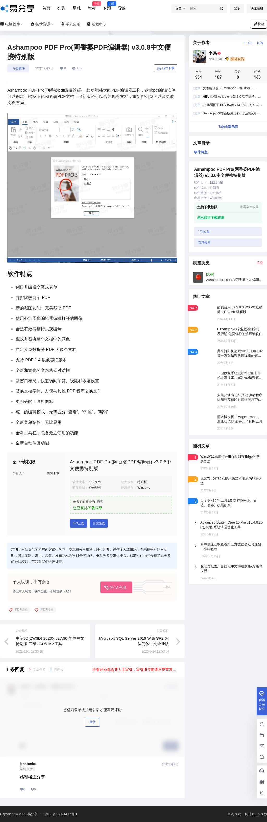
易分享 (32, 814)
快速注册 (257, 8)
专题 (107, 6)
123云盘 (78, 523)
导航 (122, 8)
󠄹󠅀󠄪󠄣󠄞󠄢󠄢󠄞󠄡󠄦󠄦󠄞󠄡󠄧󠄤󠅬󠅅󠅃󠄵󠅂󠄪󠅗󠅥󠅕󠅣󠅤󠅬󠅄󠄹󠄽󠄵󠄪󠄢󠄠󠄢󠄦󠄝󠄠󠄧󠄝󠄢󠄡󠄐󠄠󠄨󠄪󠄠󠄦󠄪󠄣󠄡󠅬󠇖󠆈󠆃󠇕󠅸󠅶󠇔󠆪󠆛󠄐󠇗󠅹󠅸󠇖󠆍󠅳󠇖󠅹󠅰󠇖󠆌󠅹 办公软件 (18, 68)
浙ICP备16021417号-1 (60, 814)
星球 (76, 8)
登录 (237, 8)
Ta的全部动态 (227, 126)
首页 (46, 8)
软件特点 (201, 152)
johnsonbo (28, 763)
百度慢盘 (99, 523)
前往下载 (165, 68)
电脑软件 (12, 24)
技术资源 (42, 24)
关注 (248, 43)
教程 (92, 6)
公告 (61, 8)
